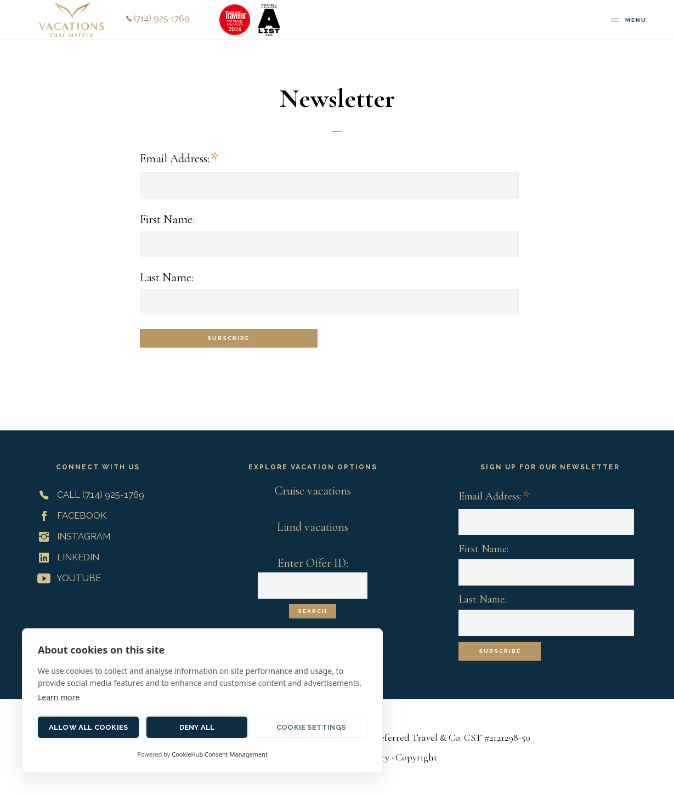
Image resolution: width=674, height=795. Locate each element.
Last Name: (167, 277)
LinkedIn (66, 557)
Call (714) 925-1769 (88, 494)
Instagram (71, 536)
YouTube (67, 577)
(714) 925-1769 (158, 19)
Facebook (69, 515)
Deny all (197, 727)
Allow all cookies (88, 727)
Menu (636, 20)
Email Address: (179, 159)
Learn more (59, 697)
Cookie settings (311, 727)
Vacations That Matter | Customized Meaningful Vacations (71, 19)
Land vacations (312, 527)
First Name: (167, 219)
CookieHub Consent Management (220, 754)
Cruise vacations (313, 491)
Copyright (416, 757)
